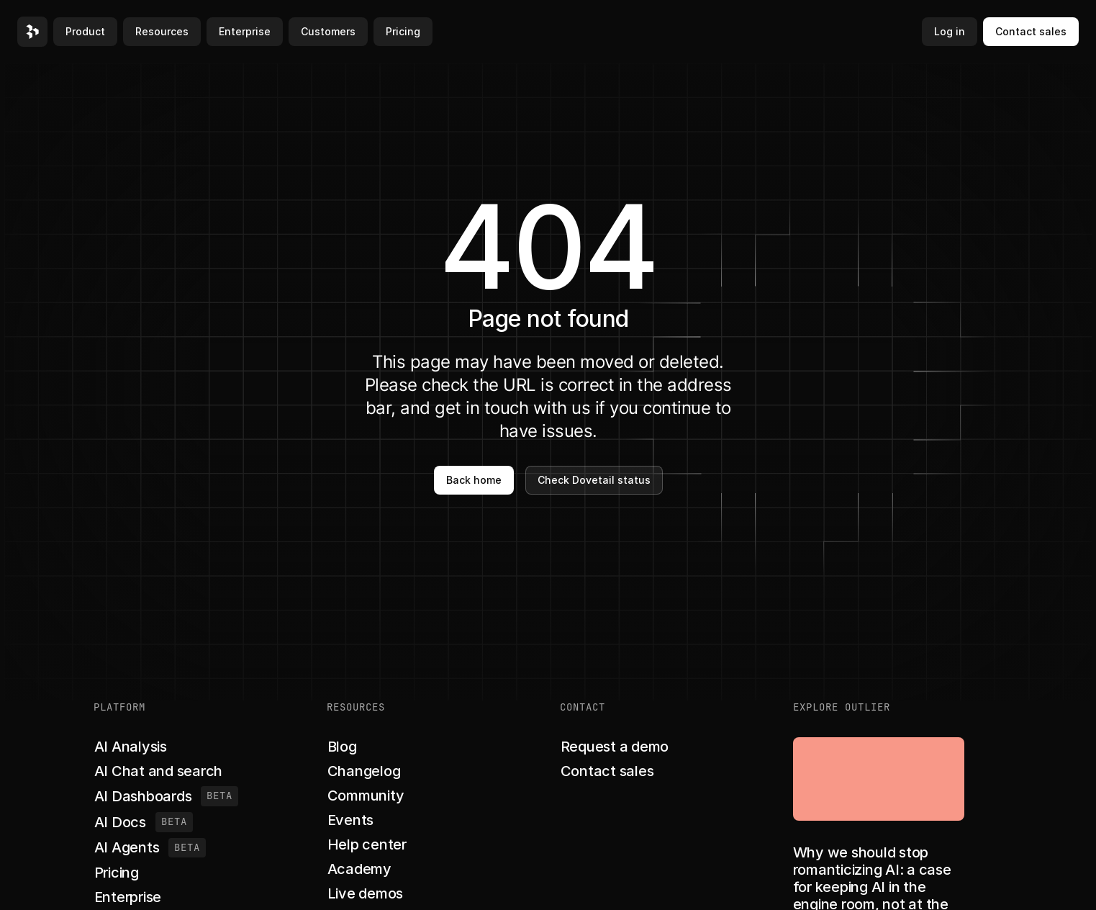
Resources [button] (162, 31)
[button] (32, 32)
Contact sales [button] (1030, 31)
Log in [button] (949, 31)
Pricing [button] (403, 31)
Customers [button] (328, 31)
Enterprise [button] (245, 31)
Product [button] (85, 31)
